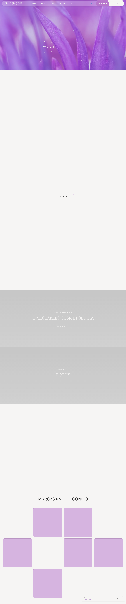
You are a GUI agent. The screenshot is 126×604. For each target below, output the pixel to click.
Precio (51, 3)
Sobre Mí (33, 3)
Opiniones (62, 3)
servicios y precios (63, 326)
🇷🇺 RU (92, 3)
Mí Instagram (63, 197)
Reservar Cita (47, 46)
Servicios (42, 3)
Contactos (73, 3)
